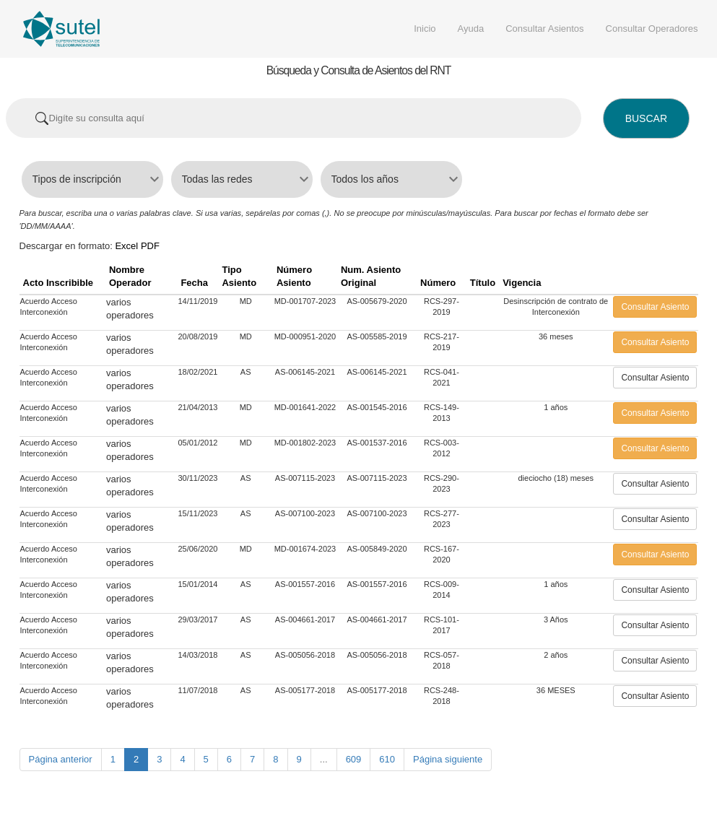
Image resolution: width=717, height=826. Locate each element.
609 (354, 759)
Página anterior (60, 759)
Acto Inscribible (58, 282)
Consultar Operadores (652, 28)
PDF (150, 245)
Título (482, 282)
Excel (126, 245)
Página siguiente (447, 759)
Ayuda (471, 28)
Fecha (194, 282)
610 (387, 759)
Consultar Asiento (655, 307)
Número (438, 282)
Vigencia (522, 282)
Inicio (424, 28)
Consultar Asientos (544, 28)
